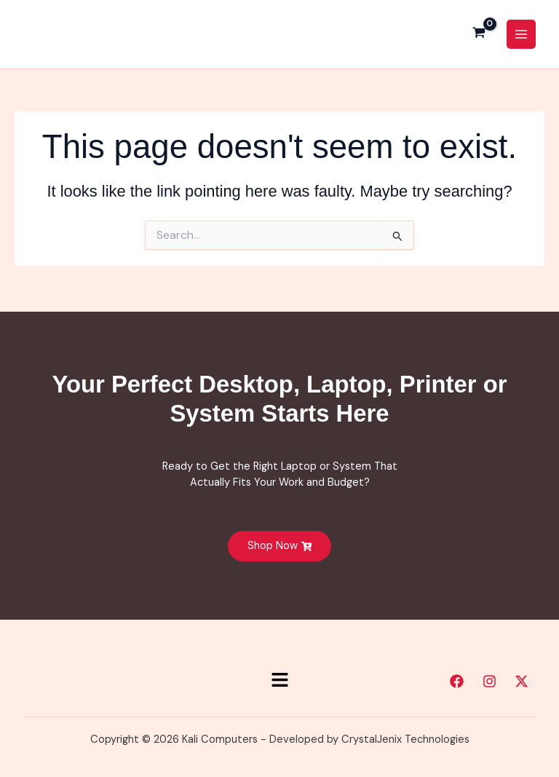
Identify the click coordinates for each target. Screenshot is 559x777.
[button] (279, 681)
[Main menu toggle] (521, 35)
